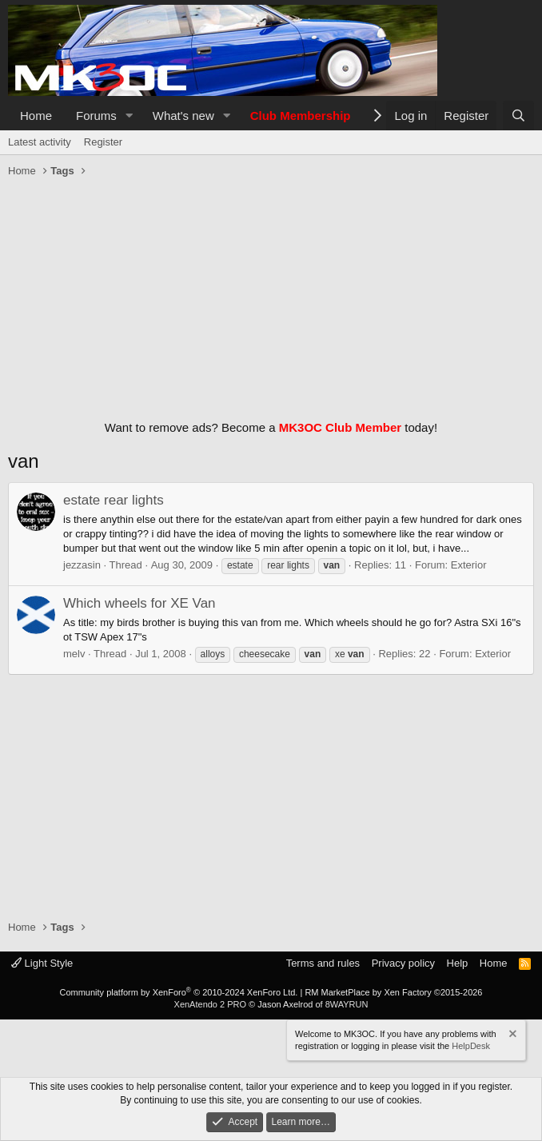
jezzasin (82, 565)
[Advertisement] (271, 295)
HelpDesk (471, 1046)
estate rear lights (113, 500)
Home (36, 115)
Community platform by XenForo (178, 992)
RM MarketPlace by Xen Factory (393, 992)
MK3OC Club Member (340, 427)
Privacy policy (403, 963)
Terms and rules (323, 963)
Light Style (42, 963)
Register (103, 142)
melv (74, 654)
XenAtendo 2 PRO (210, 1004)
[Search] (518, 115)
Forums (96, 115)
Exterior (469, 565)
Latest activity (39, 142)
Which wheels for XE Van (139, 603)
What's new (183, 115)
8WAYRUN (347, 1004)
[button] (129, 115)
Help (457, 963)
